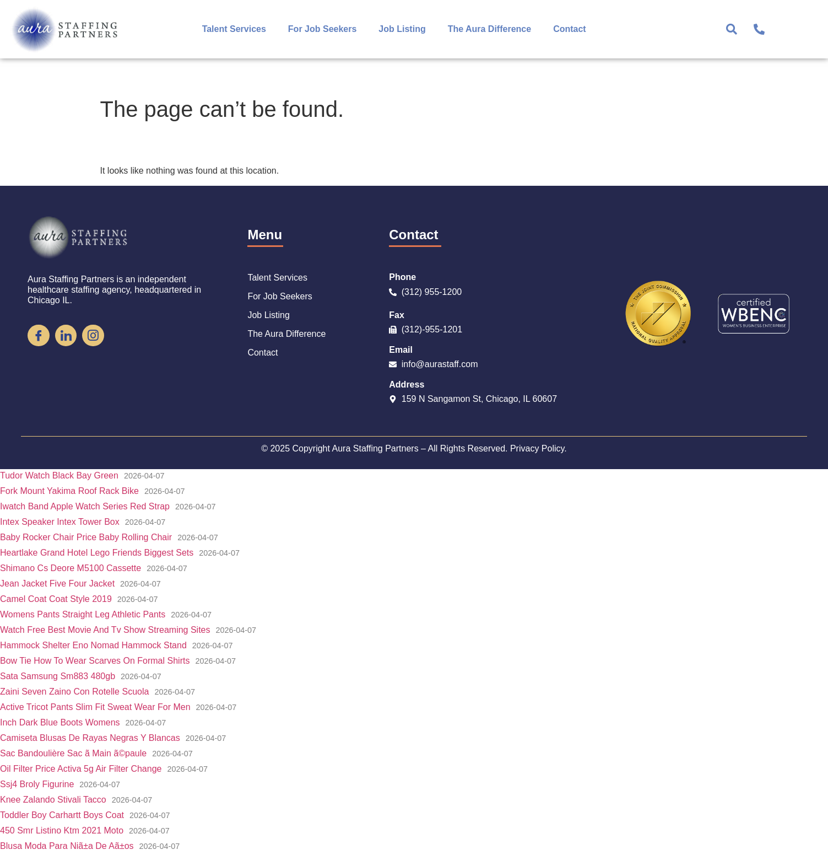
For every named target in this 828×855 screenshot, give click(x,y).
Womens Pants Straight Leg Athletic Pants (82, 614)
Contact (569, 29)
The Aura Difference (489, 29)
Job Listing (401, 29)
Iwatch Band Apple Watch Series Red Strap (85, 506)
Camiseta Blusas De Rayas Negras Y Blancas (90, 738)
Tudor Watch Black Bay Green (59, 475)
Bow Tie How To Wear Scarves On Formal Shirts (95, 660)
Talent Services (234, 29)
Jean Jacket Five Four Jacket (57, 583)
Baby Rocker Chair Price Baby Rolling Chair (86, 537)
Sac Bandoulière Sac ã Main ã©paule (73, 753)
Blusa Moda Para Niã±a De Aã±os (67, 846)
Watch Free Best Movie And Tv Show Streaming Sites (105, 629)
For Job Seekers (322, 29)
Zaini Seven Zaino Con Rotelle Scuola (74, 691)
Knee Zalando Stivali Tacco (53, 799)
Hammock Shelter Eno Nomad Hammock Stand (93, 645)
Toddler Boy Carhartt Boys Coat (62, 815)
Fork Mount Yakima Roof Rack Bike (69, 491)
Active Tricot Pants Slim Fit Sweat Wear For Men (95, 707)
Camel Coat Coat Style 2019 (56, 599)
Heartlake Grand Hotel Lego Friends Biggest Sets (96, 552)
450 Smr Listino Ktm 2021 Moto (61, 830)
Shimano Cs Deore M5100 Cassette (70, 568)
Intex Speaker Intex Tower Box (60, 521)
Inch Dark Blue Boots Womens (60, 722)
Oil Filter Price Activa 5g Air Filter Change (80, 768)
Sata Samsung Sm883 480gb (57, 676)
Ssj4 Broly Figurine (37, 784)
